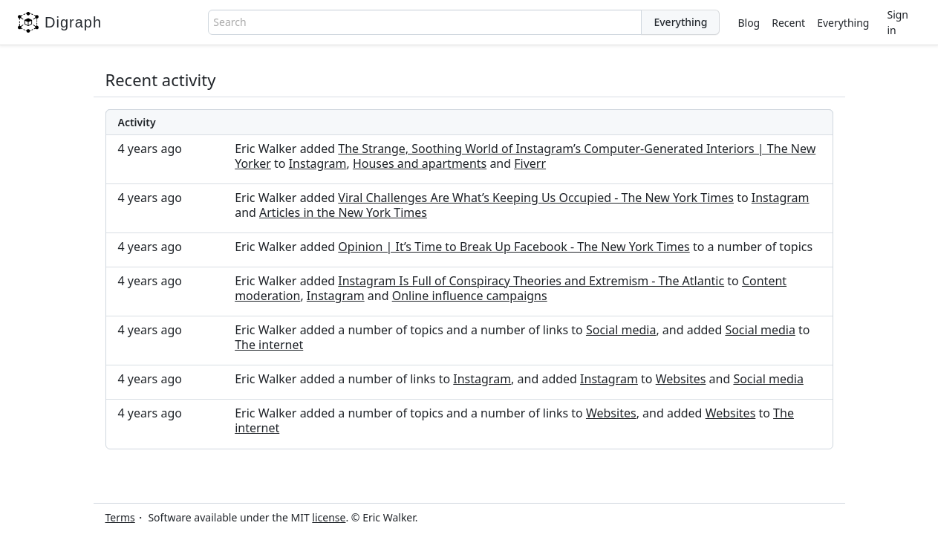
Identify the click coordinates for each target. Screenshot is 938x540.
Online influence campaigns (469, 295)
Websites (681, 379)
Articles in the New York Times (343, 212)
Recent (788, 23)
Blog (748, 23)
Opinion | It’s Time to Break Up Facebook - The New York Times (513, 246)
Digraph (60, 22)
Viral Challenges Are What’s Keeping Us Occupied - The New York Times (536, 197)
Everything (843, 23)
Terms (120, 517)
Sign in (897, 22)
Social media (621, 330)
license (328, 517)
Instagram (318, 163)
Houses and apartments (419, 163)
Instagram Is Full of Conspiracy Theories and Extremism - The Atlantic (531, 281)
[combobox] (424, 22)
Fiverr (530, 163)
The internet (269, 344)
